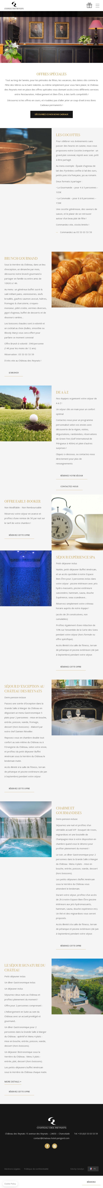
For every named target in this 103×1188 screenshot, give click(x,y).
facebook (47, 1146)
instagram (54, 1146)
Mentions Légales (12, 1169)
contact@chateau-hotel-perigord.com (51, 1138)
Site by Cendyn (77, 1169)
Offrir (90, 6)
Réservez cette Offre (19, 540)
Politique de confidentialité (36, 1169)
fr (95, 1168)
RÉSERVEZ (91, 1182)
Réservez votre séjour (71, 481)
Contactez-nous (69, 492)
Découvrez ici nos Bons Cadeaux (51, 114)
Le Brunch (14, 378)
